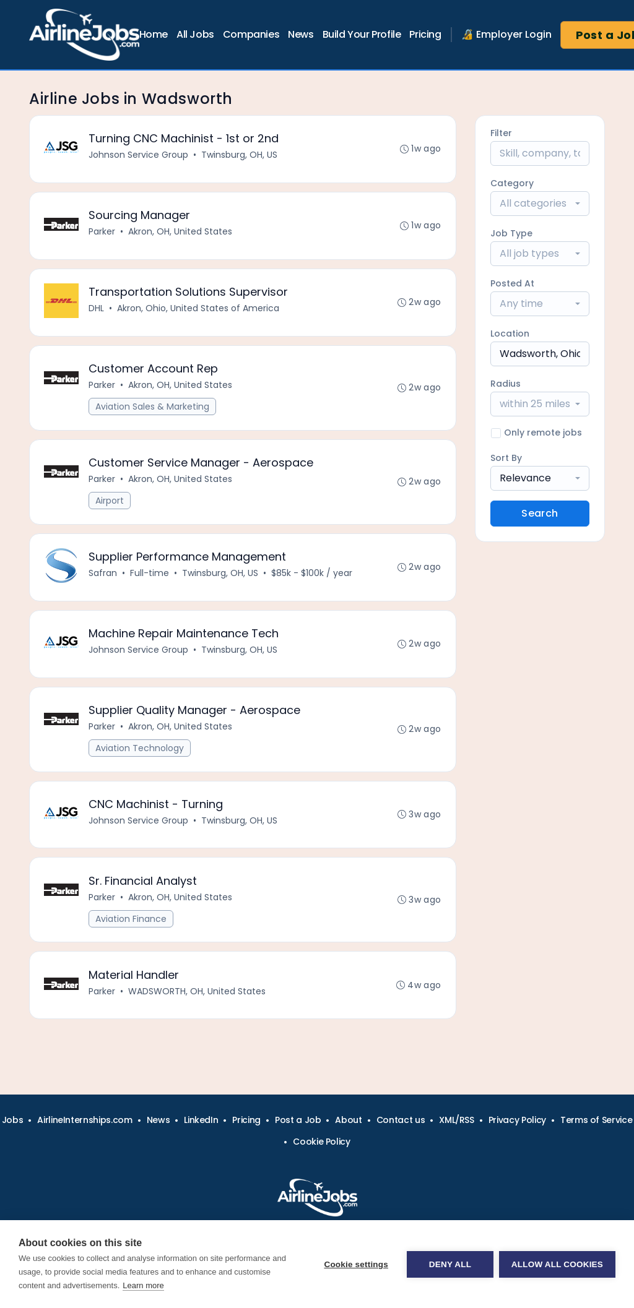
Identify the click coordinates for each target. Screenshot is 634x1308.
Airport (110, 503)
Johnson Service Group (139, 155)
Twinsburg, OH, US (240, 155)
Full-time (150, 576)
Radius (505, 383)
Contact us (400, 1120)
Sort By (506, 458)
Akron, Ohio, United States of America (199, 310)
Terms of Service (596, 1120)
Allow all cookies (557, 1264)
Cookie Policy (321, 1141)
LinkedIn (201, 1120)
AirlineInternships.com (84, 1120)
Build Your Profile (362, 34)
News (300, 34)
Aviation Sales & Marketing (153, 409)
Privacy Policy (517, 1120)
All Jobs (195, 34)
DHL (97, 310)
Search (539, 513)
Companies (251, 34)
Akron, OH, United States (181, 232)
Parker (102, 232)
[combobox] (539, 203)
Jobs (13, 1120)
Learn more (143, 1285)
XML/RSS (456, 1120)
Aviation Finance (131, 925)
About (348, 1120)
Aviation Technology (140, 753)
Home (153, 34)
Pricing (425, 34)
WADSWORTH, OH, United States (197, 998)
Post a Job (298, 1120)
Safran (103, 576)
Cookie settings (355, 1264)
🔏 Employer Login (506, 34)
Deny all (449, 1264)
